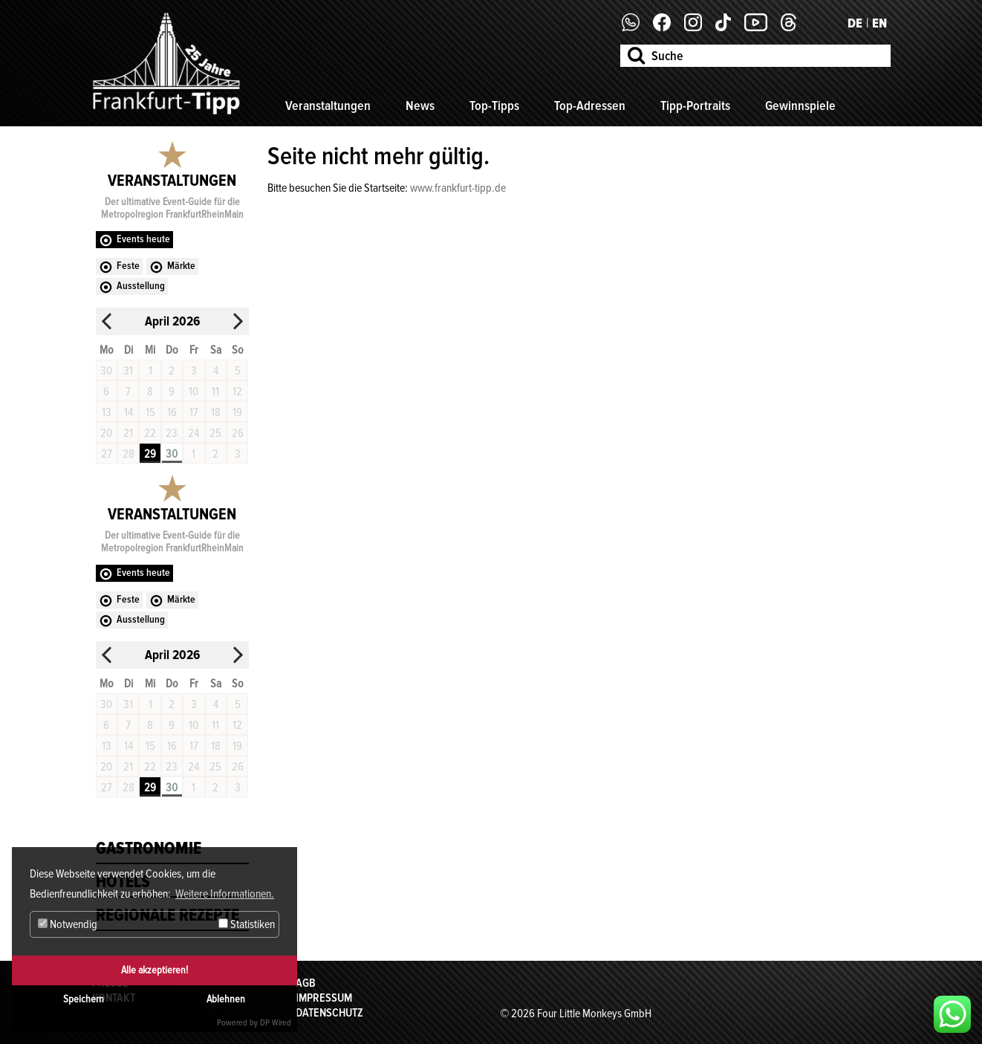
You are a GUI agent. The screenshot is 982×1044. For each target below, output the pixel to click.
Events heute (143, 239)
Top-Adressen (589, 105)
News (420, 105)
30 (172, 454)
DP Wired (275, 1022)
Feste (128, 265)
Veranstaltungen (328, 105)
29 (150, 454)
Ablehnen (226, 999)
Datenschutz (329, 1012)
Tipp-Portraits (695, 105)
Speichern (83, 999)
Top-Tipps (494, 105)
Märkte (181, 265)
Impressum (324, 997)
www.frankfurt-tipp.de (458, 188)
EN (879, 23)
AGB (306, 983)
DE (855, 23)
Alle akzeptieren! (154, 970)
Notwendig (67, 924)
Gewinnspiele (800, 105)
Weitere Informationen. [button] (224, 893)
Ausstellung (141, 285)
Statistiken (246, 924)
